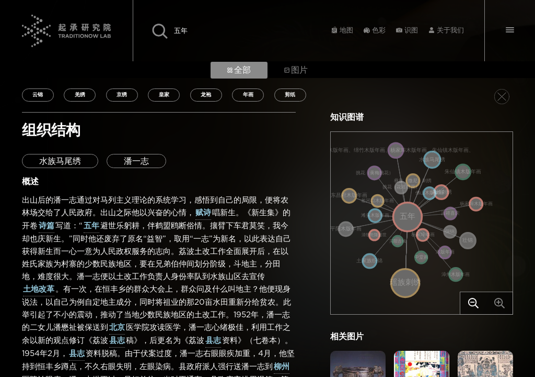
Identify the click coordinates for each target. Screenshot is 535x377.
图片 (296, 70)
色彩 (379, 30)
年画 (248, 94)
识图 (411, 30)
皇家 (164, 94)
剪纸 (290, 94)
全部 (239, 70)
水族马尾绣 (60, 161)
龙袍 (206, 94)
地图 (346, 30)
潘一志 (136, 161)
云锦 (37, 94)
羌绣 (80, 94)
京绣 (122, 94)
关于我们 (450, 30)
